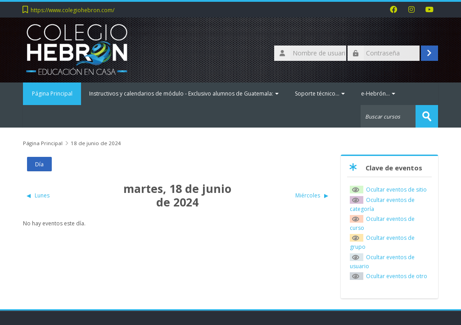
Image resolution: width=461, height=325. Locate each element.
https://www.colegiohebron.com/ (72, 10)
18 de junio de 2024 (96, 143)
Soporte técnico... (320, 93)
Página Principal (52, 93)
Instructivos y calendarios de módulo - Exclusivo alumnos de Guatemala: (184, 93)
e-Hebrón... (379, 93)
